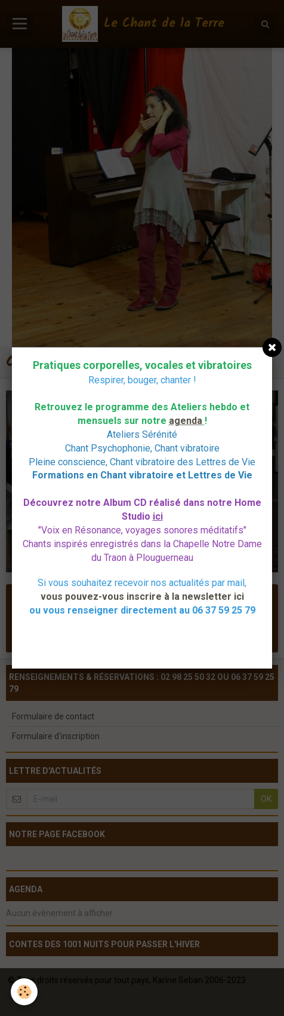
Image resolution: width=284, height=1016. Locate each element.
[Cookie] (24, 991)
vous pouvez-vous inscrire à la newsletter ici (142, 596)
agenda (185, 420)
